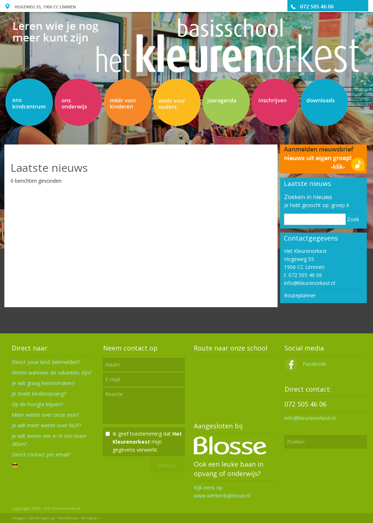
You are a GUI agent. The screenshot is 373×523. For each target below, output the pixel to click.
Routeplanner (300, 295)
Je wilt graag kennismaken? (43, 383)
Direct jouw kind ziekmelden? (46, 361)
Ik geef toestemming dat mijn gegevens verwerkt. (147, 441)
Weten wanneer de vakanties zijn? (51, 372)
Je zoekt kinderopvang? (39, 393)
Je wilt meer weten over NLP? (46, 425)
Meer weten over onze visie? (45, 414)
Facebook (305, 363)
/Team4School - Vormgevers (78, 518)
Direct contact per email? (41, 454)
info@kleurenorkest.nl (309, 283)
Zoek (353, 219)
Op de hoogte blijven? (37, 404)
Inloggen (18, 518)
